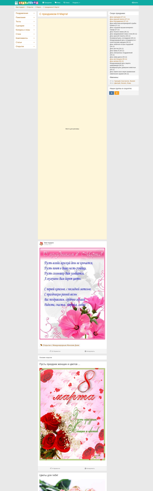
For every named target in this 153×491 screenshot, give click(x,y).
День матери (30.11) (117, 61)
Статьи (19, 42)
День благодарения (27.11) (119, 21)
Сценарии (20, 26)
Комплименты (22, 38)
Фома (129, 83)
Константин (125, 81)
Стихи (18, 34)
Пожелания (20, 17)
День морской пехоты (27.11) (120, 19)
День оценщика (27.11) (117, 17)
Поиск (67, 2)
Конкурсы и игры (23, 30)
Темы (57, 2)
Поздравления (22, 13)
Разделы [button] (76, 2)
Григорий (117, 81)
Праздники (47, 2)
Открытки (20, 46)
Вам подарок (49, 243)
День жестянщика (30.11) (118, 59)
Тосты (18, 21)
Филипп (132, 81)
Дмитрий (117, 83)
